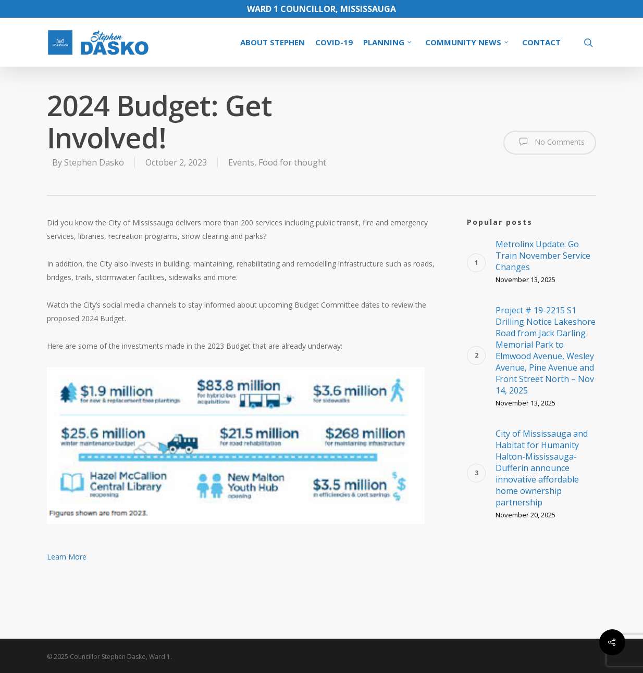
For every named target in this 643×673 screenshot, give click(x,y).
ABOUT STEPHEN (272, 42)
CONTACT (541, 42)
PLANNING (388, 42)
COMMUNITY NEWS (467, 42)
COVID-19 (334, 42)
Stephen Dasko (94, 162)
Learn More (66, 557)
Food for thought (292, 162)
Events (241, 162)
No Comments (550, 141)
